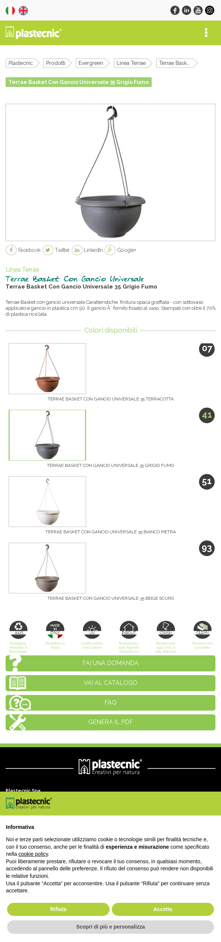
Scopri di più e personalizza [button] (110, 927)
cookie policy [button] (33, 854)
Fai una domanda (110, 663)
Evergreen (91, 63)
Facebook (23, 250)
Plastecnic (21, 63)
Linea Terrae (131, 63)
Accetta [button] (162, 909)
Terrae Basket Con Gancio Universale (176, 63)
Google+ (120, 250)
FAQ (110, 702)
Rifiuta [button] (58, 909)
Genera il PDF (110, 722)
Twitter (56, 250)
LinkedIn (87, 250)
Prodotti (55, 63)
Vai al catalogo (111, 682)
